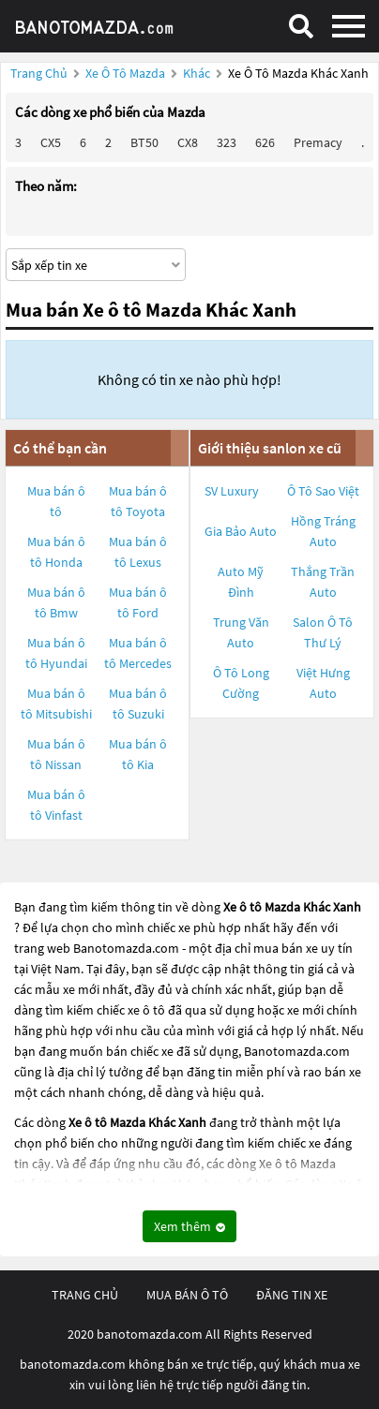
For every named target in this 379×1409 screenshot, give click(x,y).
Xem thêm (189, 1226)
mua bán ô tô (187, 1294)
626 (265, 142)
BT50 (144, 142)
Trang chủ (39, 73)
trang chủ (85, 1294)
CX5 (50, 142)
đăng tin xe (291, 1294)
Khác (198, 73)
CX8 (187, 142)
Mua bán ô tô (56, 501)
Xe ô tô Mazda (125, 73)
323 (226, 142)
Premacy (318, 142)
